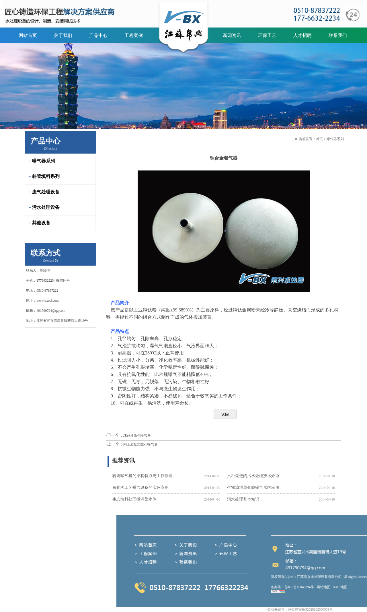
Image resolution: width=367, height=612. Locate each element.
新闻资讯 (232, 35)
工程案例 (133, 35)
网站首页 (28, 35)
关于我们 (63, 35)
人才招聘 (302, 35)
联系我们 (338, 35)
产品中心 (98, 35)
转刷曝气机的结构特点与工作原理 (142, 476)
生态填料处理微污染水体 (134, 499)
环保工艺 (267, 35)
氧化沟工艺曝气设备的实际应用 (140, 487)
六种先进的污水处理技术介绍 (253, 476)
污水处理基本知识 (243, 499)
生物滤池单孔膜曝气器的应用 (253, 487)
